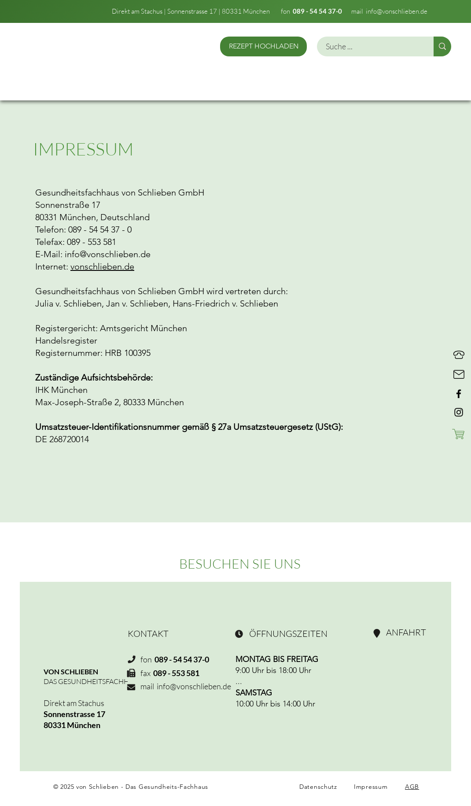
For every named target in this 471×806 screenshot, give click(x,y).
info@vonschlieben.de (396, 11)
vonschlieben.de (102, 266)
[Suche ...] (370, 46)
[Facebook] (458, 393)
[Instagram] (458, 412)
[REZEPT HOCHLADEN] (263, 46)
